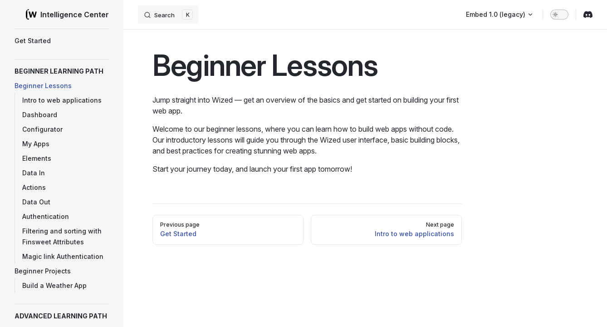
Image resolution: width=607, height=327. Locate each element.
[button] (62, 71)
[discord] (588, 14)
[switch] (559, 15)
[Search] (168, 14)
